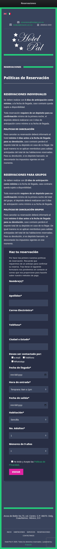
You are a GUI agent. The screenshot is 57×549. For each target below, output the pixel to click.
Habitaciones (19, 532)
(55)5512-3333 (46, 25)
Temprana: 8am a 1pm (21, 389)
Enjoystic (28, 545)
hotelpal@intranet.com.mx (23, 25)
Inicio (9, 532)
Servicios (31, 532)
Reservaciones (43, 532)
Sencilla (15, 419)
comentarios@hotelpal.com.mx (32, 22)
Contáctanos (28, 536)
